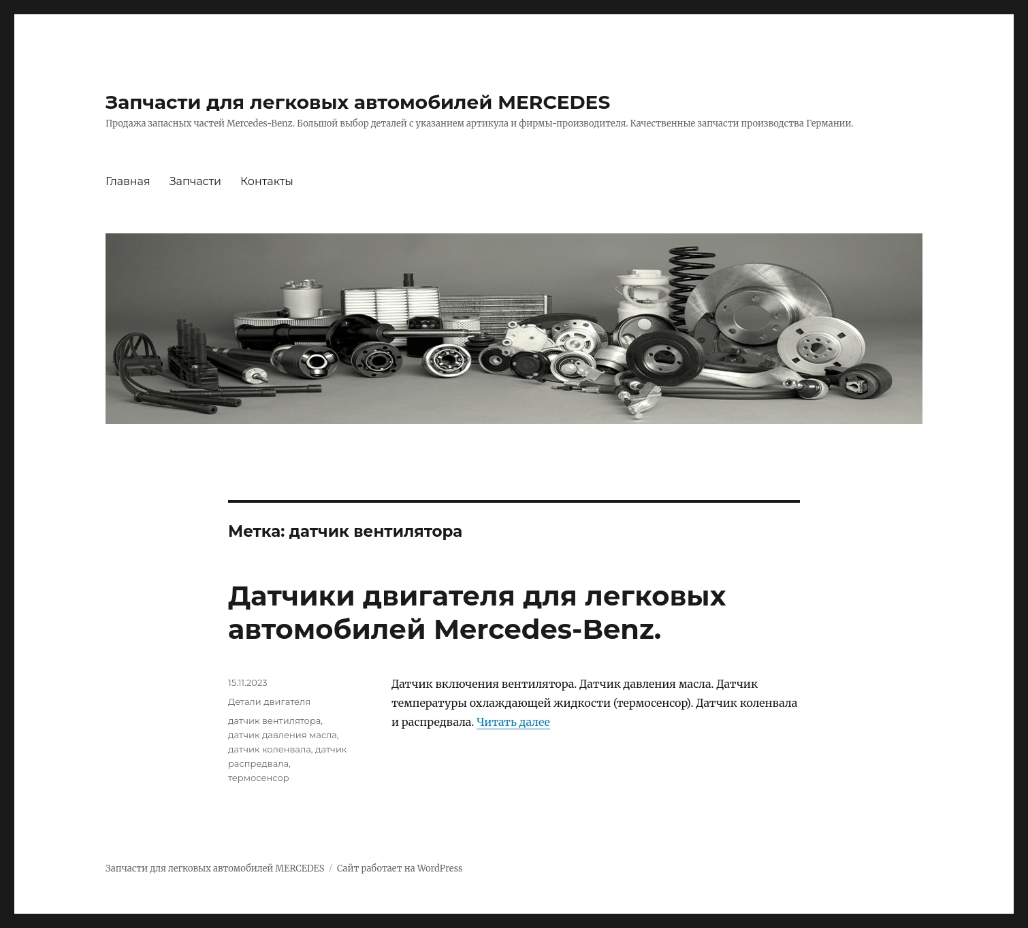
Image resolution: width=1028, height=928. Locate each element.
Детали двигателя (269, 701)
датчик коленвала (269, 749)
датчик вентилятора (274, 720)
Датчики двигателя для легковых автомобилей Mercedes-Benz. (477, 612)
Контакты (266, 181)
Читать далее (513, 722)
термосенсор (258, 777)
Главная (128, 181)
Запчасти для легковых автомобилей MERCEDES (358, 102)
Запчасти (195, 181)
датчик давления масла (282, 734)
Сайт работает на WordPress (399, 868)
